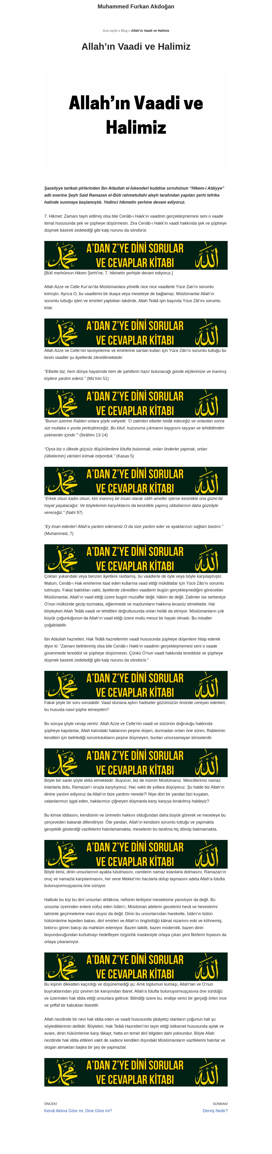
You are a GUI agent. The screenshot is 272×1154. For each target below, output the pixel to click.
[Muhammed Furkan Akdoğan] (136, 6)
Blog (124, 31)
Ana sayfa (110, 31)
